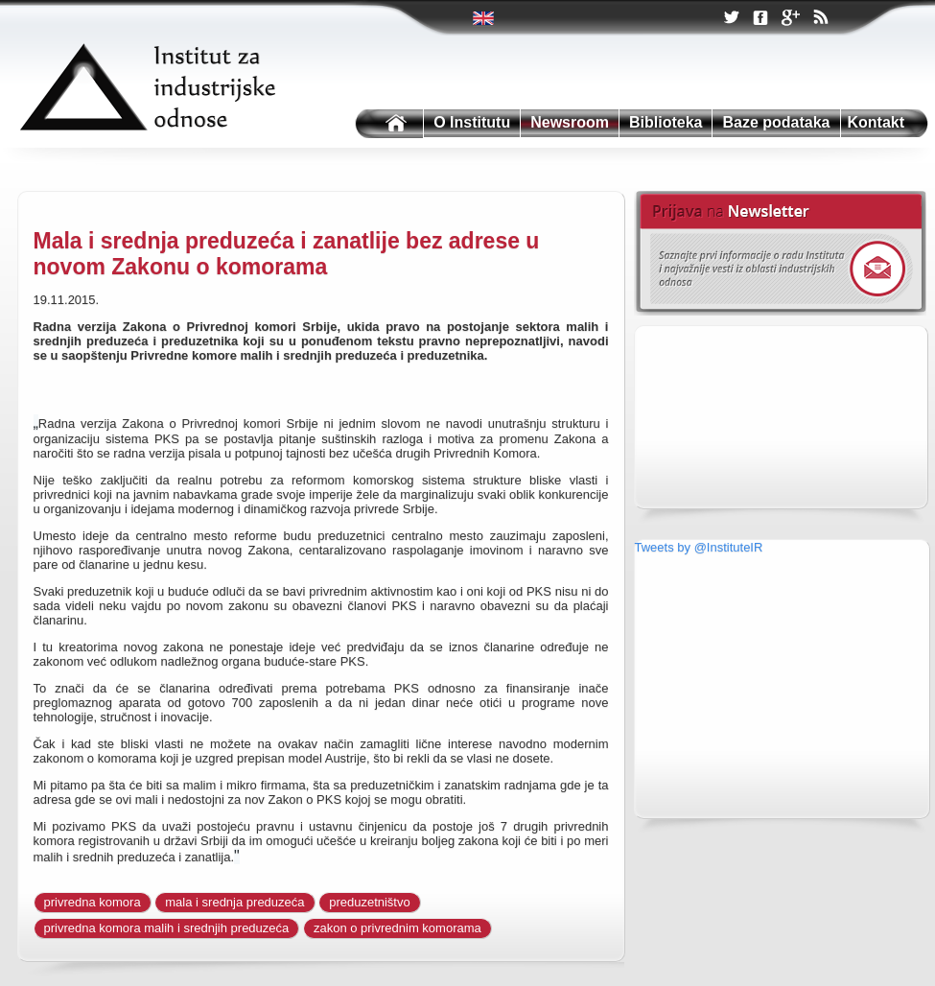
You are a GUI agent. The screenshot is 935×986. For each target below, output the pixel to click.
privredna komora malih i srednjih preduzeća (167, 928)
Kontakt (876, 122)
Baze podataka (776, 122)
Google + (790, 19)
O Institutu (471, 122)
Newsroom (569, 122)
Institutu (387, 124)
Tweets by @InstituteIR (699, 547)
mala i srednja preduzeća (234, 902)
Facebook (760, 19)
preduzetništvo (369, 902)
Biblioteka (665, 122)
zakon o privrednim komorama (397, 928)
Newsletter (780, 253)
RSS (820, 19)
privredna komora (92, 902)
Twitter (485, 18)
